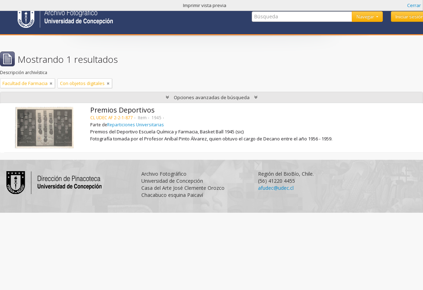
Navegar (365, 16)
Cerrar (414, 5)
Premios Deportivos (122, 110)
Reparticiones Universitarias (135, 124)
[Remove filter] (51, 83)
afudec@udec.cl (276, 188)
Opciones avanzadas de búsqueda (212, 97)
